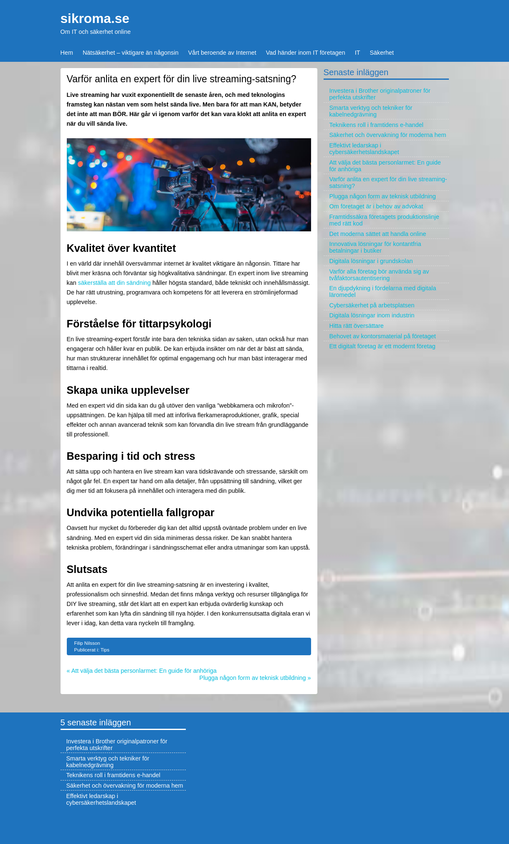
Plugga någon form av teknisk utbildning (382, 196)
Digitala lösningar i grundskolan (371, 261)
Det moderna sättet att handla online (377, 234)
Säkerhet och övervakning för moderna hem (387, 135)
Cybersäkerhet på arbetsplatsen (372, 305)
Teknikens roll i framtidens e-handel (376, 125)
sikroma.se (95, 18)
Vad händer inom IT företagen (305, 52)
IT (357, 52)
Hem (67, 52)
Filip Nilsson (87, 643)
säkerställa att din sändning (114, 282)
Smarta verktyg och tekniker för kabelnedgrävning (371, 111)
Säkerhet (382, 52)
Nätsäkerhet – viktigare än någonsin (131, 52)
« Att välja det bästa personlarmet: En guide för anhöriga (142, 670)
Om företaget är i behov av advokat (376, 206)
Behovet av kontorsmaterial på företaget (382, 336)
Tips (105, 649)
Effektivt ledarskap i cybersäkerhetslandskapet (364, 148)
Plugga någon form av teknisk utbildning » (255, 677)
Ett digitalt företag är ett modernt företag (382, 346)
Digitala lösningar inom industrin (372, 315)
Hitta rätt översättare (356, 325)
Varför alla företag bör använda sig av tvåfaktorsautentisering (379, 274)
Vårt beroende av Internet (222, 52)
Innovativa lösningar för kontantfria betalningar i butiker (375, 247)
